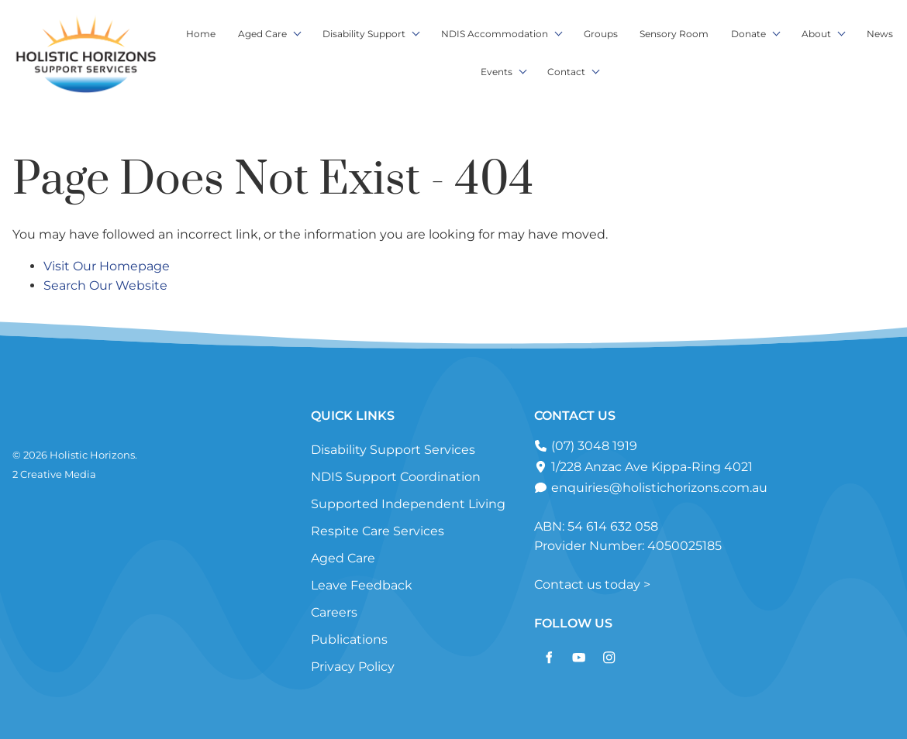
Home (201, 34)
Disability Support (363, 34)
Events (496, 71)
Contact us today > (592, 584)
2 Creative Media (54, 474)
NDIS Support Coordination (396, 476)
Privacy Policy (353, 666)
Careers (334, 612)
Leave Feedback (361, 585)
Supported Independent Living (408, 504)
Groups (601, 34)
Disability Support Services (393, 449)
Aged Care (262, 34)
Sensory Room (674, 34)
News (880, 34)
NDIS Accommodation (494, 34)
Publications (349, 639)
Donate (748, 34)
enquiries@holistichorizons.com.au (657, 487)
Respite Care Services (377, 531)
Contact (566, 71)
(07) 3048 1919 (592, 445)
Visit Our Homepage (106, 266)
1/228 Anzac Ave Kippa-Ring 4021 (650, 466)
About (816, 34)
